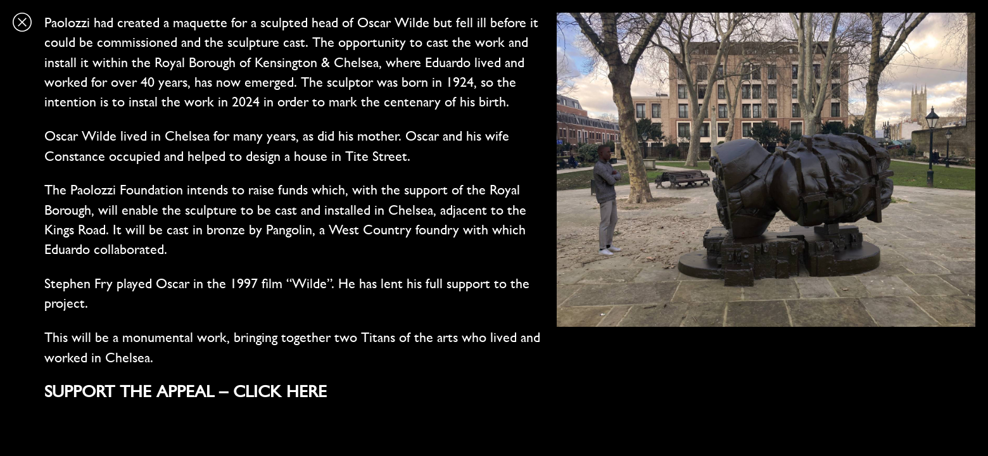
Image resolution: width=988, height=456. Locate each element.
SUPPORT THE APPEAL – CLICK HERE (185, 391)
